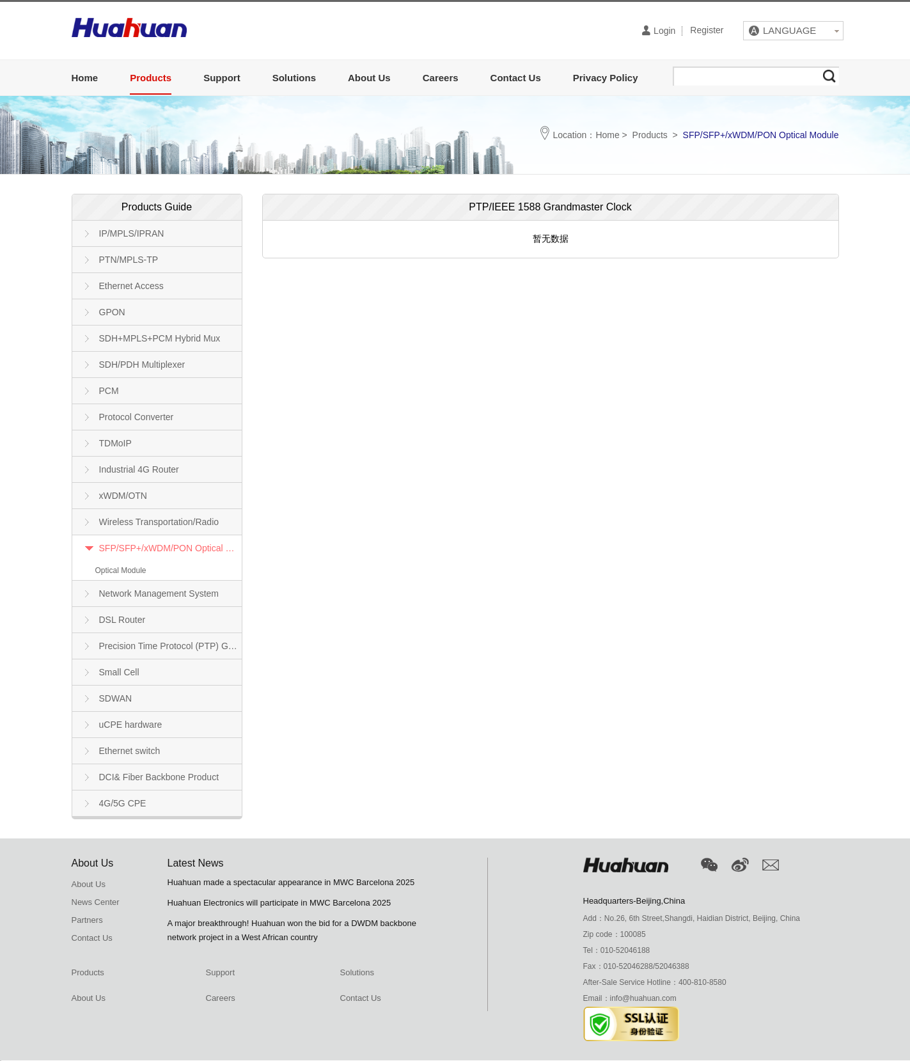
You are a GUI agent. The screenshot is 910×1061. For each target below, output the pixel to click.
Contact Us (515, 77)
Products (150, 77)
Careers (441, 77)
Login (658, 30)
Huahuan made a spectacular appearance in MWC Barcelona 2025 (291, 882)
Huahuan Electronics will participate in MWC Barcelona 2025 (279, 903)
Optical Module (120, 570)
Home (85, 77)
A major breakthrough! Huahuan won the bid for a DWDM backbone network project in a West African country (292, 930)
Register (706, 30)
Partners (87, 920)
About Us (369, 77)
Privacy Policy (605, 77)
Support (221, 77)
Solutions (294, 77)
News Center (96, 902)
